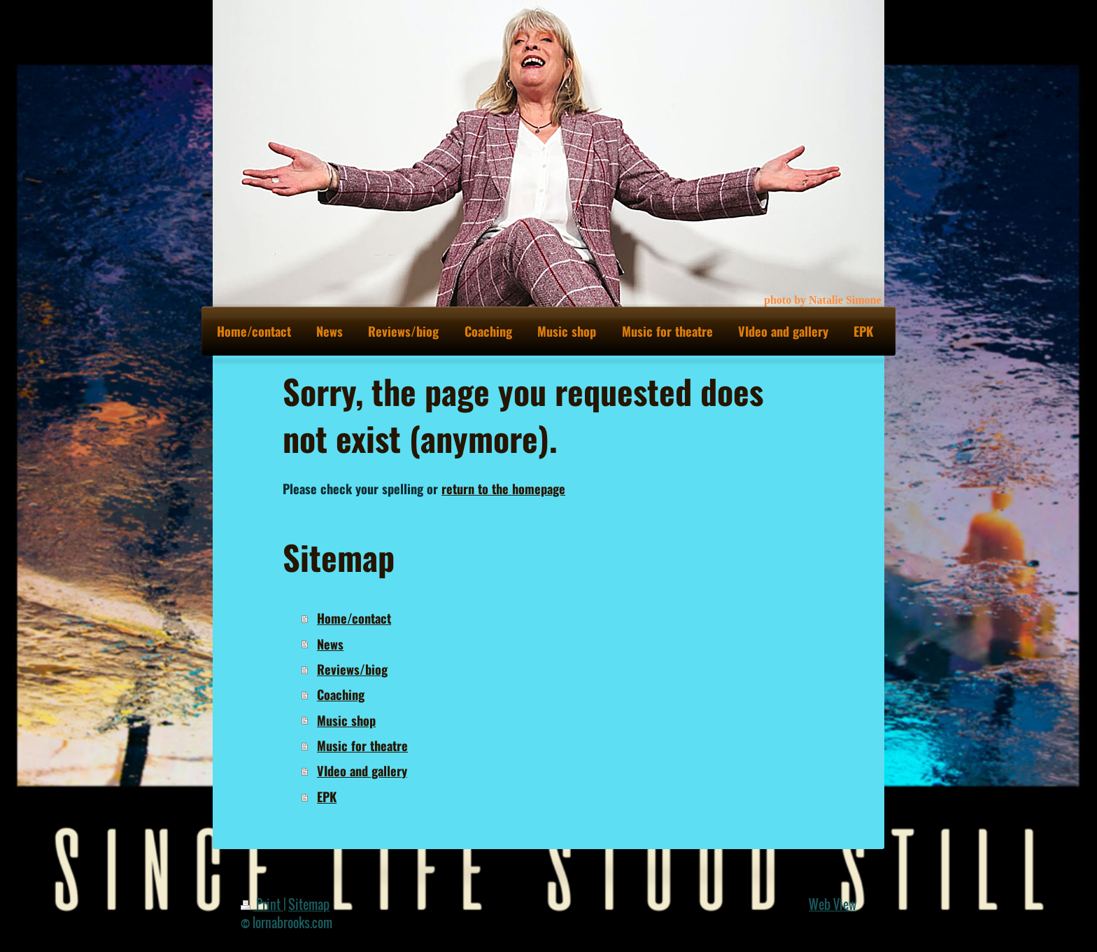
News (330, 643)
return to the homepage (503, 488)
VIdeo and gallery (362, 770)
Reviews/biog (352, 668)
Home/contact (354, 617)
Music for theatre (362, 745)
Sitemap (309, 904)
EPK (327, 796)
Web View (832, 904)
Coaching (341, 694)
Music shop (346, 719)
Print (262, 904)
